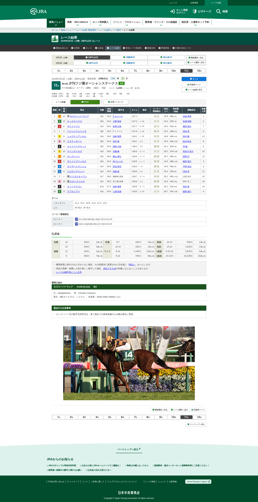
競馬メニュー (56, 23)
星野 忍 (186, 156)
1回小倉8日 (166, 63)
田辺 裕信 (117, 166)
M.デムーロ (118, 161)
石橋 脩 (116, 151)
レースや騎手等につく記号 (69, 272)
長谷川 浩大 (188, 151)
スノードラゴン (74, 186)
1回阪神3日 (129, 57)
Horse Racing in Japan (198, 481)
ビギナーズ (202, 11)
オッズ (87, 48)
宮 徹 (185, 146)
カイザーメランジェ (76, 166)
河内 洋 (186, 171)
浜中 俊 (116, 141)
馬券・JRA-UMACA (77, 23)
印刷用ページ (194, 85)
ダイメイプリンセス (76, 161)
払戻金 (99, 48)
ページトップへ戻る (196, 424)
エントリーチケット (76, 146)
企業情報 (194, 3)
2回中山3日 (92, 57)
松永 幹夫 (187, 141)
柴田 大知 (117, 146)
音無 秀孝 (187, 116)
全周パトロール (115, 102)
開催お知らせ (60, 48)
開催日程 (150, 48)
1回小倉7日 (166, 57)
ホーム (55, 30)
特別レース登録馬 (132, 48)
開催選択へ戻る (196, 58)
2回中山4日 (92, 63)
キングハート (73, 156)
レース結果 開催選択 (86, 30)
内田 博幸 (117, 186)
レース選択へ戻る (196, 62)
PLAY (85, 102)
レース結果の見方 (194, 90)
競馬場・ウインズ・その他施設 (161, 23)
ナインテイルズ (74, 151)
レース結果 (113, 48)
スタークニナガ (77, 181)
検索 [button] (222, 11)
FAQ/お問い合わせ (56, 481)
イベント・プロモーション (127, 23)
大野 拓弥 (117, 121)
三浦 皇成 (117, 191)
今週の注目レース (182, 48)
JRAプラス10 (109, 268)
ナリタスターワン (78, 176)
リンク (85, 481)
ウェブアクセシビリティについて (122, 481)
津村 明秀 (117, 136)
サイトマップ (73, 481)
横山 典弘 (117, 156)
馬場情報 (164, 48)
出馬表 (75, 48)
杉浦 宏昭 (187, 121)
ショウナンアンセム (76, 136)
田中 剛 (186, 136)
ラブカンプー (73, 191)
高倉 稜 (116, 171)
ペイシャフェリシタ (76, 131)
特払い (132, 264)
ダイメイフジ (73, 126)
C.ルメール (118, 116)
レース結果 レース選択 (110, 30)
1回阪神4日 (129, 63)
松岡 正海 (117, 126)
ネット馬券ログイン (179, 11)
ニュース (173, 3)
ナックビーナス (74, 121)
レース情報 (216, 3)
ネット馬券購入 (100, 23)
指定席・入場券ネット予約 (195, 23)
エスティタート (74, 141)
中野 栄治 (187, 166)
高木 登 (186, 131)
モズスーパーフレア (79, 116)
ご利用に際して (97, 481)
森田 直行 (187, 126)
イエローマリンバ (75, 171)
